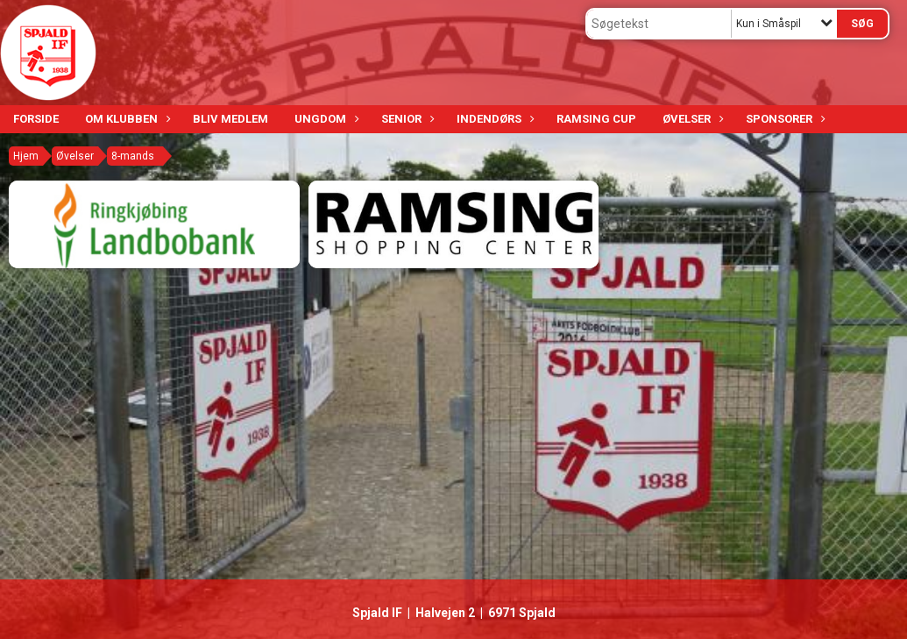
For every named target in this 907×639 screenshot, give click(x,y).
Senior (405, 118)
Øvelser (691, 118)
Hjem (26, 156)
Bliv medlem (230, 118)
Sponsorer (783, 118)
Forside (36, 118)
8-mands (132, 156)
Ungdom (324, 118)
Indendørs (493, 118)
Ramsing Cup (596, 118)
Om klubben (126, 118)
